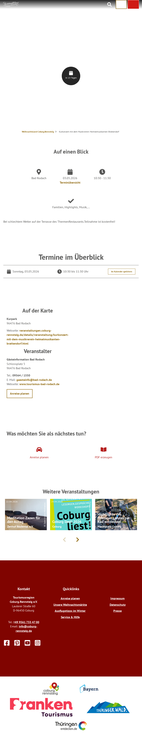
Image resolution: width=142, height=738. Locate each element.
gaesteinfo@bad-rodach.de (34, 380)
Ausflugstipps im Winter (70, 611)
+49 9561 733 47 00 (26, 622)
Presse (117, 611)
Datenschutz (118, 604)
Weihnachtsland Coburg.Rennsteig (38, 131)
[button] (133, 4)
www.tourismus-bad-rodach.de (39, 384)
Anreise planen (70, 598)
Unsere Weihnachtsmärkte (70, 604)
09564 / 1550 (21, 375)
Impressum (117, 598)
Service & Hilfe (70, 617)
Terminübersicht (70, 182)
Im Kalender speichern (121, 271)
